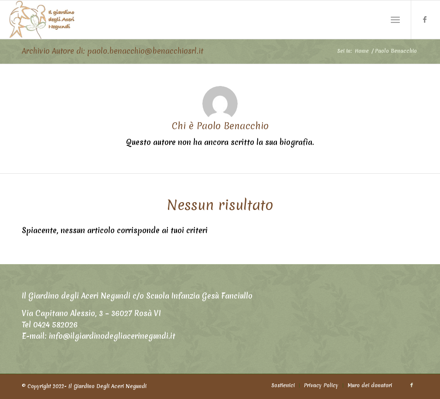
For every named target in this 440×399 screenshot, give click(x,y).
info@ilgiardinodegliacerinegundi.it (112, 336)
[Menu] (395, 19)
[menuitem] (283, 385)
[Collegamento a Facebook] (424, 19)
